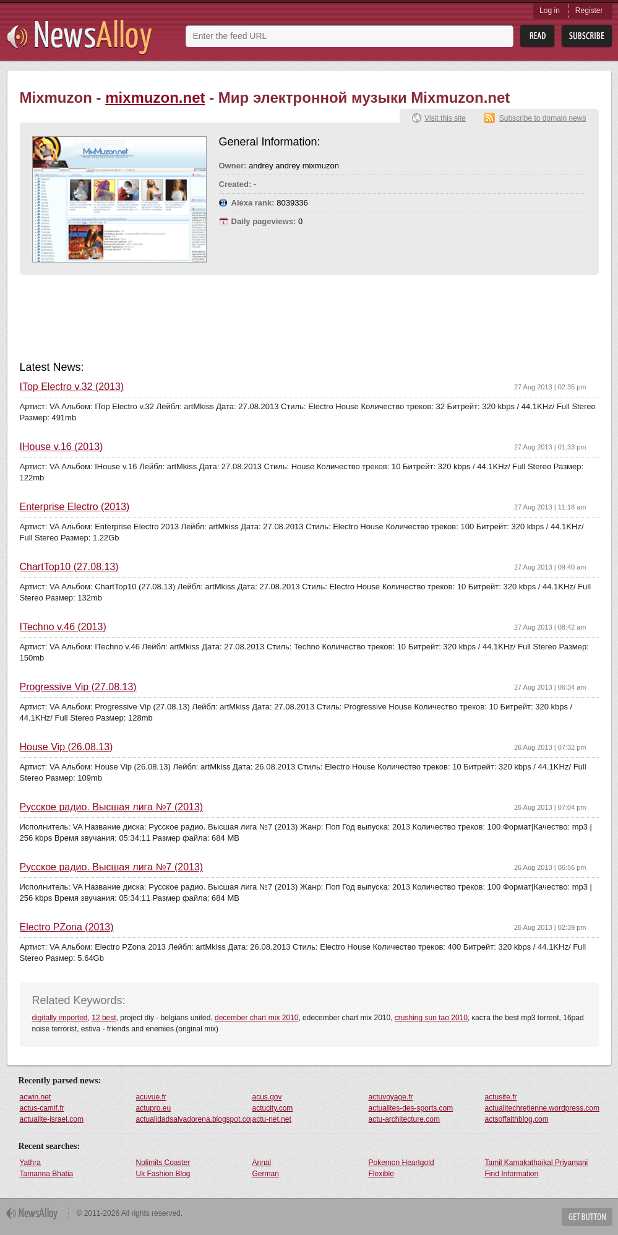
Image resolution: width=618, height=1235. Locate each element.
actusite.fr (501, 1097)
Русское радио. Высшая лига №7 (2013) (112, 807)
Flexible (381, 1173)
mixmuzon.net (155, 97)
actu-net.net (271, 1119)
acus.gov (267, 1097)
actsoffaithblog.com (517, 1119)
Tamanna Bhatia (47, 1173)
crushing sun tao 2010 (431, 1017)
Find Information (512, 1173)
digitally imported (60, 1017)
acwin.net (35, 1097)
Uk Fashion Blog (163, 1173)
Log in (549, 10)
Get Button (587, 1217)
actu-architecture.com (404, 1119)
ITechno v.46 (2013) (63, 627)
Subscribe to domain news (542, 118)
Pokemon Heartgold (401, 1162)
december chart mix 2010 (256, 1017)
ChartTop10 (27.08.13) (69, 567)
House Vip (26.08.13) (66, 747)
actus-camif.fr (42, 1108)
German (265, 1173)
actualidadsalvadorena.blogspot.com (193, 1119)
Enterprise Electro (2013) (75, 507)
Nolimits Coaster (163, 1162)
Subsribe (586, 36)
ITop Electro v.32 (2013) (72, 387)
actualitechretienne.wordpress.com (542, 1108)
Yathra (30, 1162)
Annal (262, 1162)
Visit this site (444, 118)
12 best (104, 1017)
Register (589, 10)
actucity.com (272, 1108)
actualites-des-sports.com (411, 1108)
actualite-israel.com (52, 1119)
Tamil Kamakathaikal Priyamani (536, 1162)
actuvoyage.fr (391, 1097)
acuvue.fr (151, 1097)
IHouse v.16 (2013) (61, 447)
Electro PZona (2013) (67, 927)
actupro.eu (153, 1108)
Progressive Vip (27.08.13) (78, 687)
